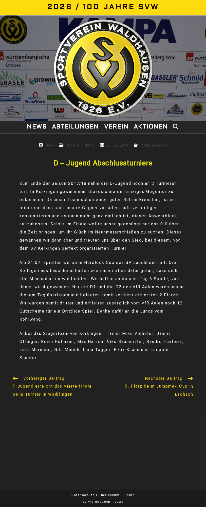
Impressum (110, 495)
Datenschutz (83, 495)
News (89, 145)
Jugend (72, 145)
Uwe (49, 145)
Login (130, 495)
